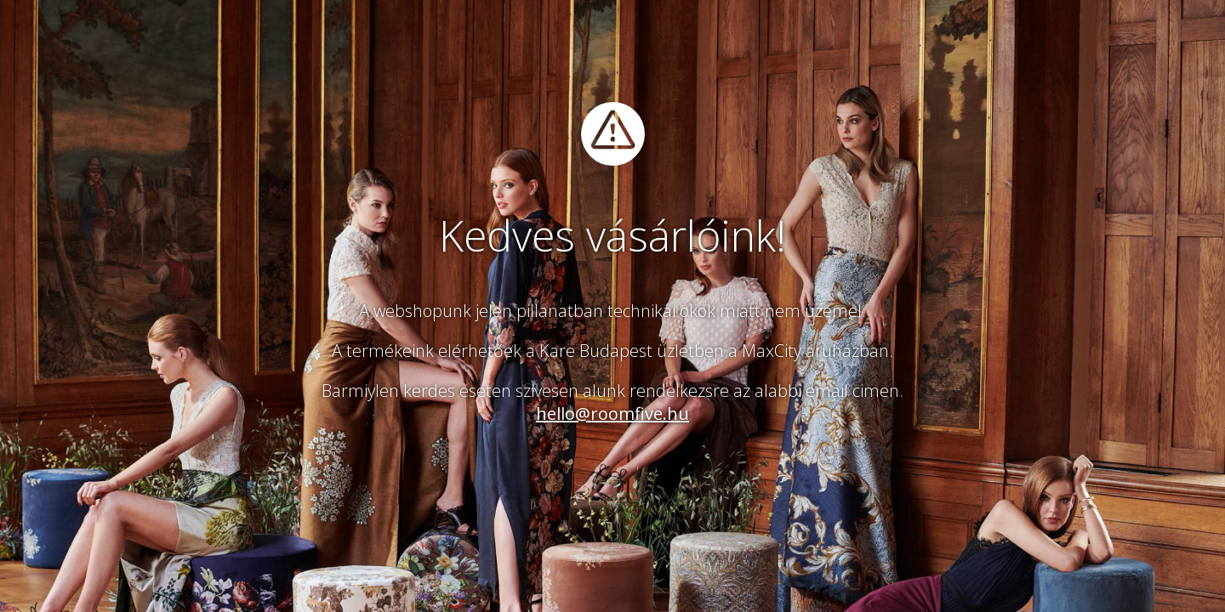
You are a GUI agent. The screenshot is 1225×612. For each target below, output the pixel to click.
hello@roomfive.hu (612, 413)
